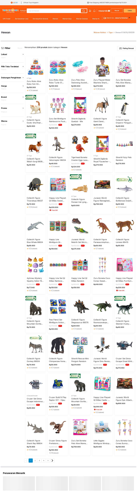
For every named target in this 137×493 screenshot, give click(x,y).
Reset (20, 121)
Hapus (3, 131)
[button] (23, 127)
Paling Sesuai (126, 121)
